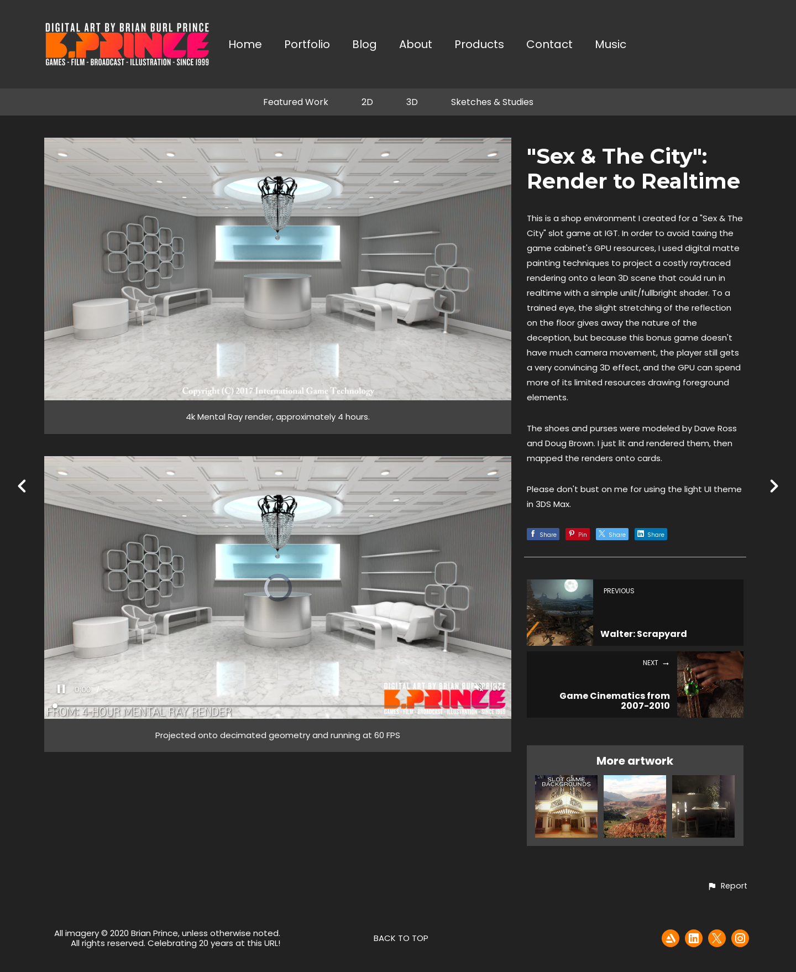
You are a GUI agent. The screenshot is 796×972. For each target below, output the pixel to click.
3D (412, 102)
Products (479, 45)
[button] (727, 886)
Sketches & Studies (492, 102)
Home (245, 45)
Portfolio (307, 45)
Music (610, 45)
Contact (549, 45)
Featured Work (295, 102)
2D (367, 102)
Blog (364, 45)
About (415, 45)
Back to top (401, 938)
